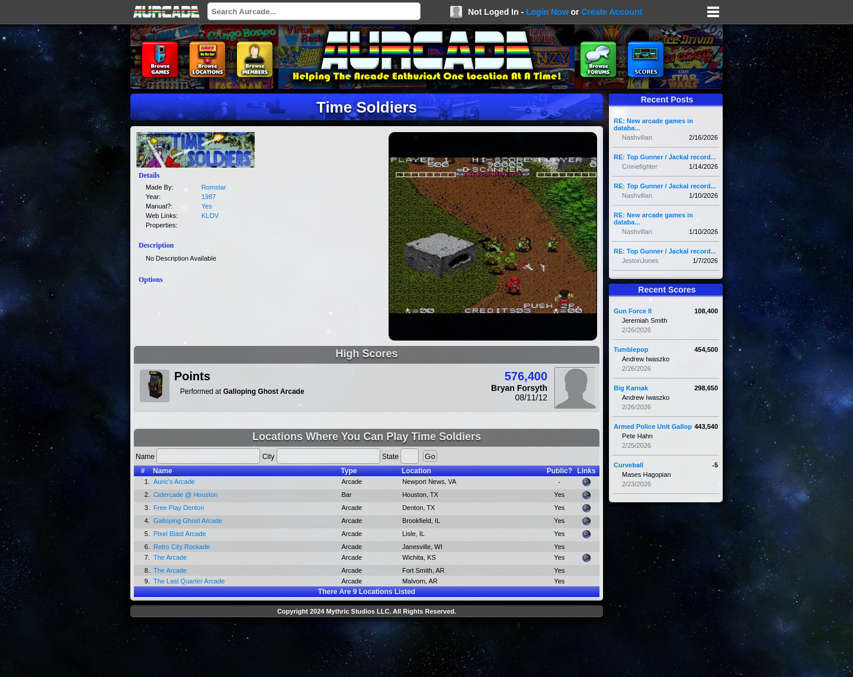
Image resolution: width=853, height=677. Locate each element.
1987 (208, 196)
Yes (206, 206)
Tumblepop (631, 349)
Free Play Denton (178, 507)
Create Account (611, 12)
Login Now (547, 12)
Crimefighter (640, 166)
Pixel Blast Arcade (179, 533)
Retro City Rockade (181, 546)
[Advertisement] (366, 648)
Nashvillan (637, 137)
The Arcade (170, 557)
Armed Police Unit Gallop (653, 426)
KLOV (210, 215)
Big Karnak (631, 388)
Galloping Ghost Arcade (187, 520)
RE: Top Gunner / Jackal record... (665, 157)
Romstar (213, 187)
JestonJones (640, 260)
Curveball (628, 465)
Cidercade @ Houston (185, 494)
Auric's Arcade (174, 481)
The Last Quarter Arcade (189, 581)
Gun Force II (633, 311)
